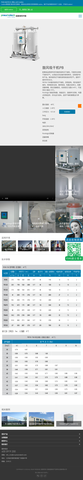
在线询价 (67, 112)
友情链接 (5, 437)
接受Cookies (9, 9)
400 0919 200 (9, 451)
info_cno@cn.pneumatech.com (16, 455)
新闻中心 (5, 441)
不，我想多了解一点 (26, 9)
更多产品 (5, 434)
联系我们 (5, 444)
